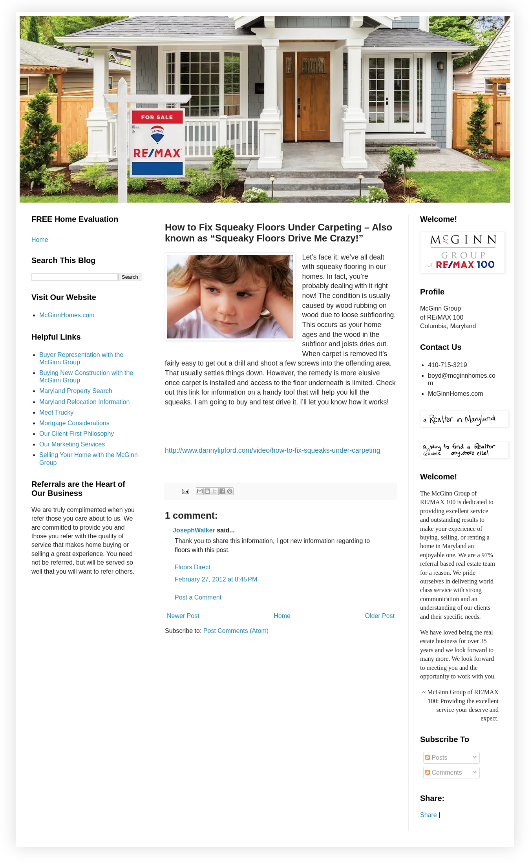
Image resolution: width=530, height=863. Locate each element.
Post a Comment (198, 597)
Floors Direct (192, 567)
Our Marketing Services (72, 444)
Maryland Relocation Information (84, 402)
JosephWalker (194, 530)
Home (282, 616)
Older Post (380, 616)
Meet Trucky (56, 412)
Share (428, 815)
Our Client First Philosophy (76, 433)
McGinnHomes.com (66, 315)
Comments (443, 772)
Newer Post (183, 616)
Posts (436, 757)
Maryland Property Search (75, 391)
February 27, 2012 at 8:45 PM (216, 579)
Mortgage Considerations (74, 423)
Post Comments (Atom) (236, 630)
